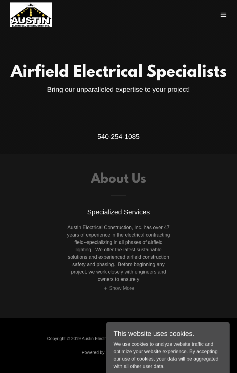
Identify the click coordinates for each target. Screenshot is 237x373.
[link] (31, 14)
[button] (223, 15)
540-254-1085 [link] (118, 136)
